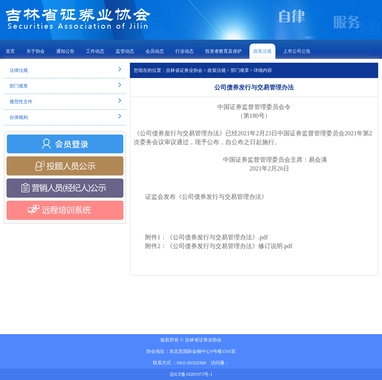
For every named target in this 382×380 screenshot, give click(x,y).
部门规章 (19, 86)
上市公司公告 (297, 51)
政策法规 (262, 51)
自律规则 (19, 117)
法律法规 (19, 70)
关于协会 (35, 51)
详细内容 (263, 70)
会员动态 (155, 51)
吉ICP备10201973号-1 (191, 374)
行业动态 (184, 51)
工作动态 (95, 51)
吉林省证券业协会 (184, 70)
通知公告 (65, 51)
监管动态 (125, 51)
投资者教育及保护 (223, 51)
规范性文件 (21, 101)
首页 (10, 51)
